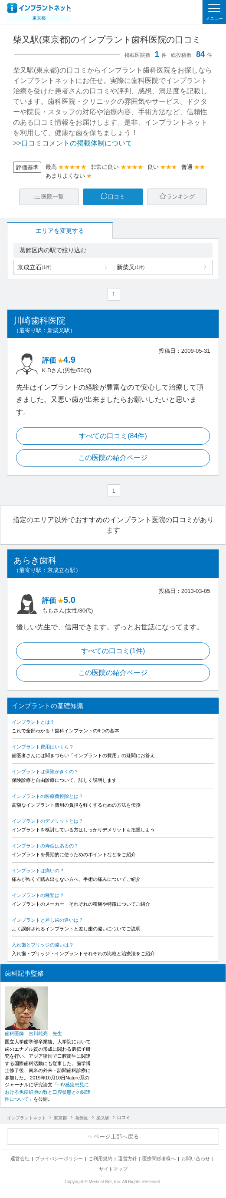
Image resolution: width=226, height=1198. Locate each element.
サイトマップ (113, 1169)
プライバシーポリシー (59, 1158)
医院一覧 (52, 196)
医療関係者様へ (159, 1158)
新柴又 (130, 267)
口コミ (116, 196)
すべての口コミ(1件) (113, 651)
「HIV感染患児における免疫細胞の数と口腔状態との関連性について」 (48, 1092)
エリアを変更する (60, 230)
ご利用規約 (100, 1158)
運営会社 (19, 1158)
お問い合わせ (195, 1158)
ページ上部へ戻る (116, 1136)
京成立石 (34, 267)
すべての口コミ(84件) (113, 436)
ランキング (181, 196)
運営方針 (127, 1158)
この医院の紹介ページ (112, 457)
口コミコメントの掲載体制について (76, 143)
